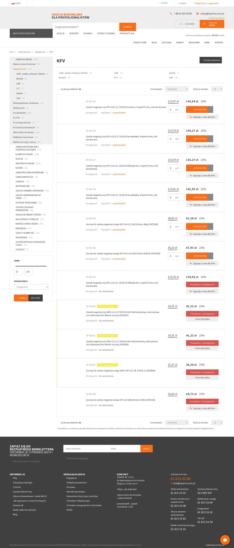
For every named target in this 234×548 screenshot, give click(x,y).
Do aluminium (22, 112)
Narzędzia (23, 228)
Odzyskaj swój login (22, 479)
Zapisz (146, 445)
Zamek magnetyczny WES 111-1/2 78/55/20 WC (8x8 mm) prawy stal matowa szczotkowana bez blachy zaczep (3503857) (123, 311)
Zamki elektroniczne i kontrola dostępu (28, 148)
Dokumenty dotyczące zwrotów (82, 492)
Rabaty (180, 42)
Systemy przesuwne (29, 202)
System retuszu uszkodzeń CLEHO (30, 243)
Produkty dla (128, 33)
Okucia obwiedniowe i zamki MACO (30, 492)
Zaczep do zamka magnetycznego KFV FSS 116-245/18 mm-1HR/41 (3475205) (123, 253)
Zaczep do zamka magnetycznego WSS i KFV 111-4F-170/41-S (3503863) (125, 367)
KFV (20, 88)
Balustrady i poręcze (30, 219)
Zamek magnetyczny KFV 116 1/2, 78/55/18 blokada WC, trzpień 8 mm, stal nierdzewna (125, 282)
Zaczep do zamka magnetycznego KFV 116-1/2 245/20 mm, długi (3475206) (121, 224)
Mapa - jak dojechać (126, 485)
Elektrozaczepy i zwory (27, 142)
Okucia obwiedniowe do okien (28, 197)
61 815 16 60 (205, 499)
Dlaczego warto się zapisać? (26, 457)
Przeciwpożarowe (24, 122)
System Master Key (22, 488)
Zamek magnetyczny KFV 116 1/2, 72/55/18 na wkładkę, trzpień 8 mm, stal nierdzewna (124, 195)
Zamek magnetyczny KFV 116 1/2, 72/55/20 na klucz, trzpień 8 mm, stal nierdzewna (125, 108)
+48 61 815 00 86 (183, 13)
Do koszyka (198, 109)
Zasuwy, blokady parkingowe (25, 209)
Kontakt (164, 3)
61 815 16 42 (205, 509)
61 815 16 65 (178, 515)
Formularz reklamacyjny (78, 497)
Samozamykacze (27, 176)
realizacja (210, 541)
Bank (207, 42)
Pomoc (181, 3)
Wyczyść (35, 298)
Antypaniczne (25, 186)
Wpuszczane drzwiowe (27, 64)
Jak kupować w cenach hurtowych (29, 497)
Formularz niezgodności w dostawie (84, 501)
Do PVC (18, 117)
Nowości (74, 33)
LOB (20, 83)
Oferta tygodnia (106, 33)
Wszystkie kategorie (24, 33)
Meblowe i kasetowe (25, 137)
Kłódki (22, 167)
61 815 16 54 (205, 518)
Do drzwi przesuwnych (26, 127)
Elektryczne (21, 107)
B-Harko (88, 33)
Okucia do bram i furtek (31, 214)
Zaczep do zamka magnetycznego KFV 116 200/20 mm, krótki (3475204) (126, 396)
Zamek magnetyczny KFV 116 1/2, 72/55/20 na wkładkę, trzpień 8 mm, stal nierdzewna (124, 137)
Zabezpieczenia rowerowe (32, 172)
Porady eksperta (211, 60)
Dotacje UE (18, 501)
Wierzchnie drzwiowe (26, 132)
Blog (154, 42)
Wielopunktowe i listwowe (28, 103)
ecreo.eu (219, 541)
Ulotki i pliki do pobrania (24, 506)
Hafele (21, 93)
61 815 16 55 (178, 525)
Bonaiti (21, 78)
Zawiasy (22, 181)
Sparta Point (140, 42)
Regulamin (194, 42)
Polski (17, 3)
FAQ (15, 474)
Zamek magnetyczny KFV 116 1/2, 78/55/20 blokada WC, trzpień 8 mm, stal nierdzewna (125, 166)
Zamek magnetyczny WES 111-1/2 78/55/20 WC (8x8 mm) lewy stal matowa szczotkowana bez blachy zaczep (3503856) (123, 340)
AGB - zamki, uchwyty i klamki (32, 73)
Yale (20, 98)
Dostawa (167, 42)
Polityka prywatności (77, 479)
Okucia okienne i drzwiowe (32, 190)
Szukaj (127, 26)
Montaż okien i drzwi (29, 223)
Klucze (22, 158)
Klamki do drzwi (27, 154)
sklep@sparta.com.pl (212, 13)
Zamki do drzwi (27, 59)
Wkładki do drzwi (28, 163)
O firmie (17, 483)
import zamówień (216, 18)
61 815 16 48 (178, 502)
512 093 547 (204, 489)
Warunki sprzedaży (76, 488)
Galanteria (24, 237)
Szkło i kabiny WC (27, 232)
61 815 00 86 (181, 475)
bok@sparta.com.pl (183, 479)
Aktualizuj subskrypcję (77, 454)
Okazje (61, 33)
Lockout (22, 249)
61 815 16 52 (178, 489)
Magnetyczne (22, 68)
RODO (69, 506)
